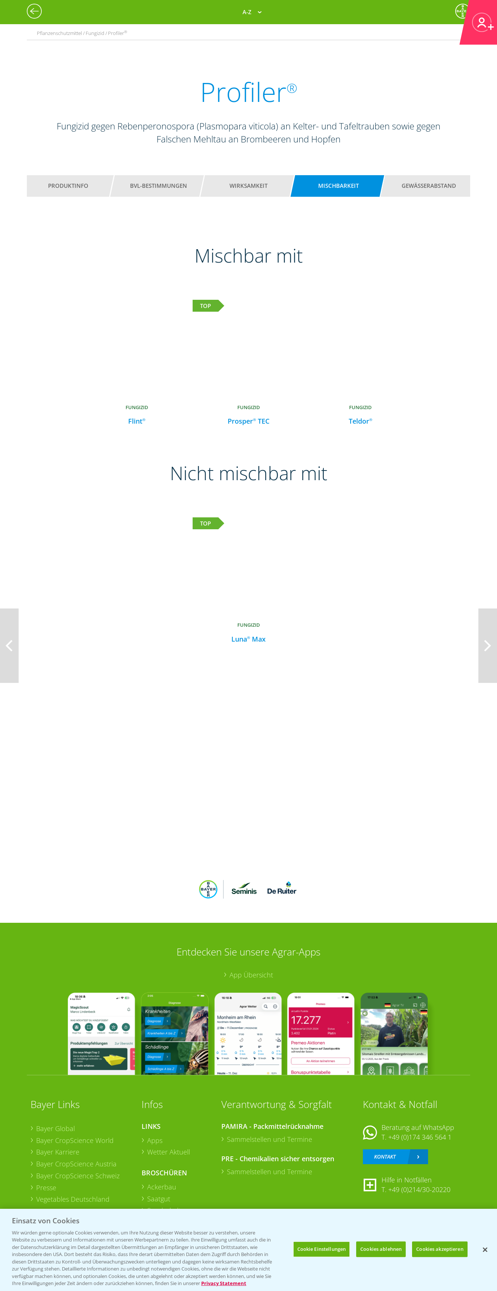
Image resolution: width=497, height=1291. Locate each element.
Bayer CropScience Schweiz (78, 1175)
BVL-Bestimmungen (158, 185)
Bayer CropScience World (75, 1140)
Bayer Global (55, 1128)
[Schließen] (485, 1250)
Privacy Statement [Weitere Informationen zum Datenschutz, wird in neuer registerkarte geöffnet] (223, 1283)
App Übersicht (251, 974)
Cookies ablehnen (381, 1249)
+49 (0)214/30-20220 (419, 1189)
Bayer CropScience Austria (76, 1163)
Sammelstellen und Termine (269, 1139)
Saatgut (158, 1198)
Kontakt (385, 1156)
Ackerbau (161, 1186)
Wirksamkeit (248, 185)
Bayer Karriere (57, 1151)
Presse (46, 1187)
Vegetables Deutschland (73, 1199)
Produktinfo (68, 185)
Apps (154, 1140)
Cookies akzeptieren (439, 1249)
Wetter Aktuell (168, 1151)
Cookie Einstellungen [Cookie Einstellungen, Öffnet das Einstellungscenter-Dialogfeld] (321, 1249)
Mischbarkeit (338, 185)
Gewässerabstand (429, 185)
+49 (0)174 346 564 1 (420, 1137)
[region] (248, 1250)
